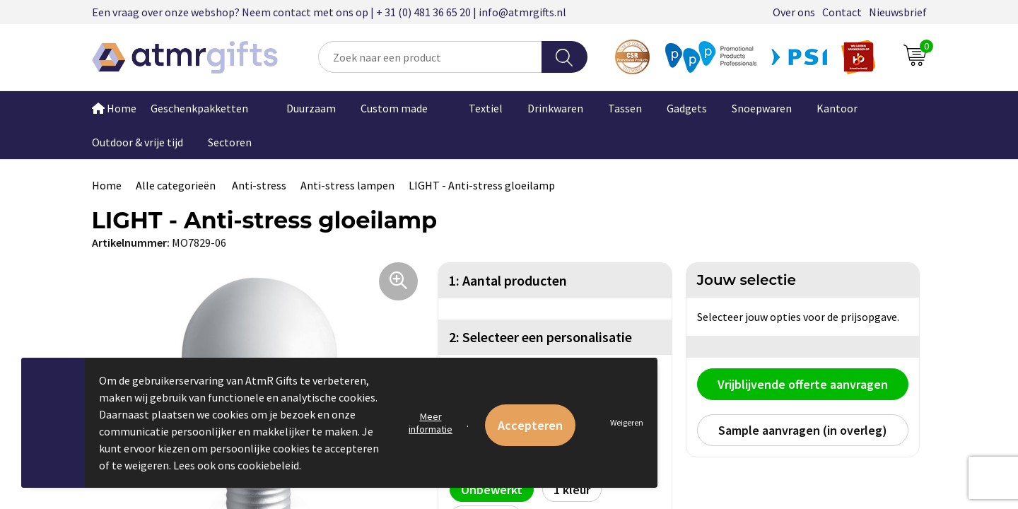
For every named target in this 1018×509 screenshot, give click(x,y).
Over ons (794, 12)
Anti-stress (259, 185)
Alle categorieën (177, 185)
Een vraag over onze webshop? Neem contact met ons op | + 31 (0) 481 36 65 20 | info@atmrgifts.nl (329, 12)
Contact (842, 12)
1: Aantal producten (508, 280)
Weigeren (626, 422)
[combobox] (430, 57)
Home (114, 108)
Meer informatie (430, 422)
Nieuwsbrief (898, 12)
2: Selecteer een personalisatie (540, 337)
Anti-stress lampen (347, 185)
